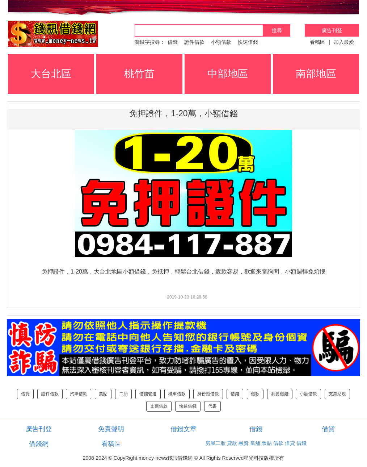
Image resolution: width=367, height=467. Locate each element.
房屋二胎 (215, 443)
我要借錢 (279, 393)
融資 (244, 443)
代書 (212, 406)
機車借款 (177, 393)
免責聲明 (111, 429)
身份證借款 (208, 393)
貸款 (232, 443)
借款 (255, 393)
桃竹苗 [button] (139, 73)
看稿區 (317, 42)
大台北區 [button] (51, 73)
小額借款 (221, 42)
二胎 (123, 393)
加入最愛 (344, 42)
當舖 (255, 443)
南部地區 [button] (316, 73)
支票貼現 (337, 393)
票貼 (103, 393)
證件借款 (194, 42)
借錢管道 (148, 393)
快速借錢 (248, 42)
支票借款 (159, 406)
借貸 (25, 393)
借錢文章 (183, 429)
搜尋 (277, 30)
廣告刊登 (332, 30)
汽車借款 (78, 393)
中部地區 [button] (227, 73)
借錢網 (38, 443)
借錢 (173, 42)
